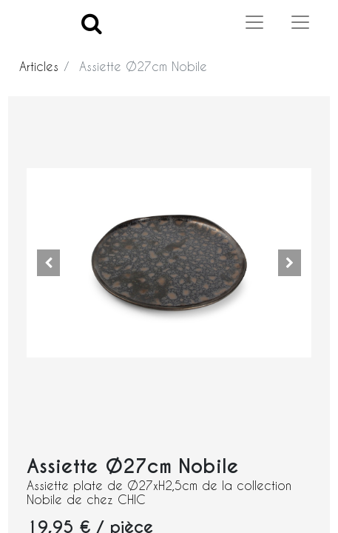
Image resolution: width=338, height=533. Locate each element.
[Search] (92, 22)
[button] (48, 262)
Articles (38, 66)
